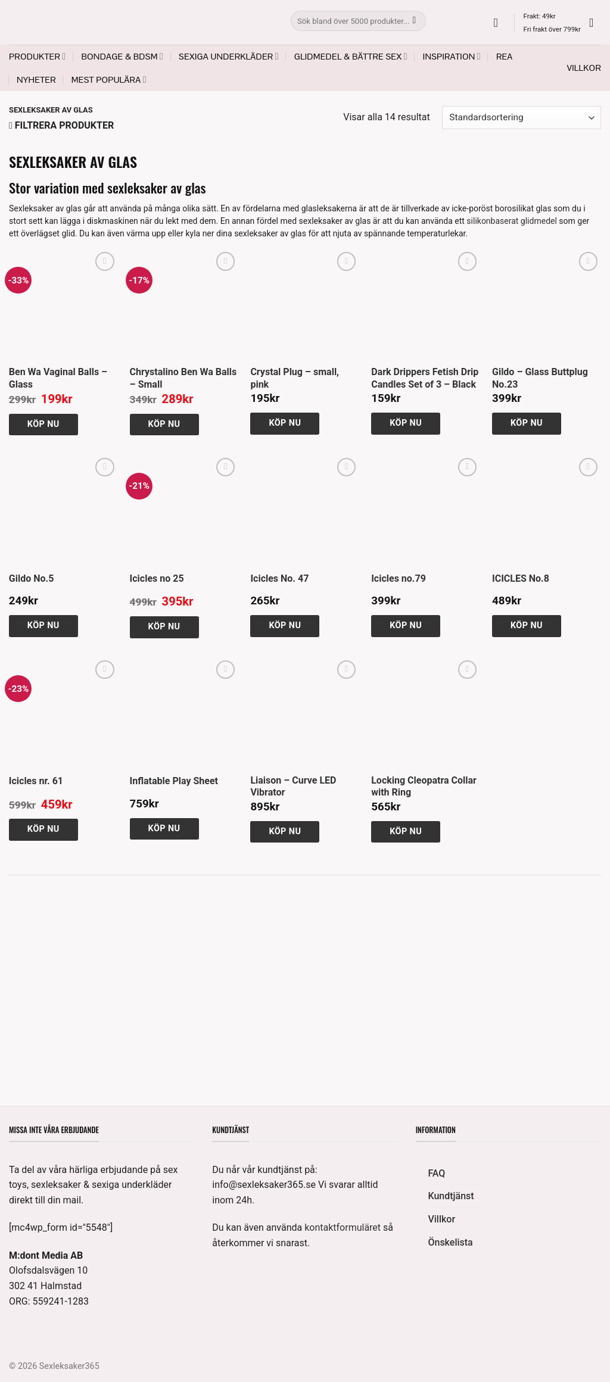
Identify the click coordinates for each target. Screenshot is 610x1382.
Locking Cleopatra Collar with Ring (424, 786)
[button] (500, 23)
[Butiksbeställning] (521, 117)
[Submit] (414, 21)
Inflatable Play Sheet (174, 781)
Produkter (37, 56)
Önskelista (450, 1242)
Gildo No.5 (31, 578)
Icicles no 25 (157, 578)
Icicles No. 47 (279, 578)
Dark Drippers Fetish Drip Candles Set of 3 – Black (424, 378)
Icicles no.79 (398, 578)
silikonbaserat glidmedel (511, 221)
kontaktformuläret (342, 1227)
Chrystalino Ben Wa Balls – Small (183, 378)
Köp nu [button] (43, 424)
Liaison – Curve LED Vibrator (293, 786)
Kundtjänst (451, 1196)
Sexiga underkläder (229, 56)
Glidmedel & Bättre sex (350, 56)
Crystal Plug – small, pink (294, 378)
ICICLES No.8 (520, 578)
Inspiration (452, 56)
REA (504, 56)
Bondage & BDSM (122, 56)
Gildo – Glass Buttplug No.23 (540, 378)
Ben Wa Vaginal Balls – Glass (58, 378)
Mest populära (109, 79)
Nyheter (36, 79)
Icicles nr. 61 (36, 781)
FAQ (436, 1173)
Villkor (584, 68)
